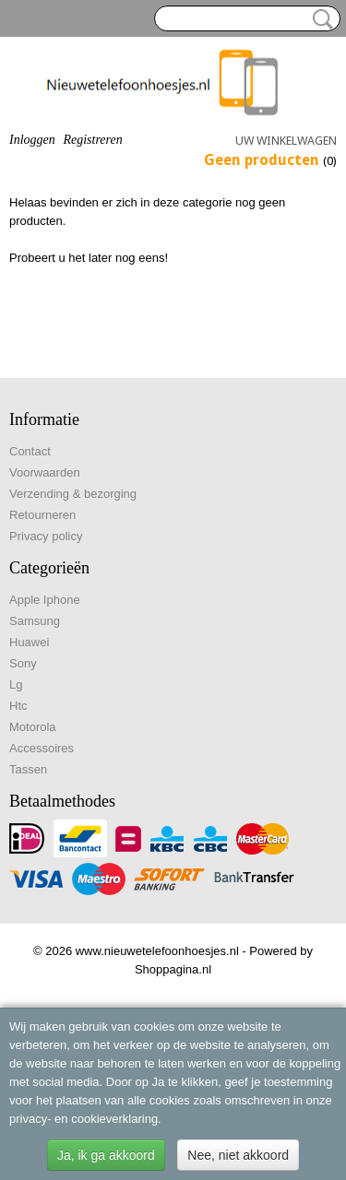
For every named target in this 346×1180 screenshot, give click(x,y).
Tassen (28, 769)
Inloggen (32, 140)
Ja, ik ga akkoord (106, 1155)
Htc (18, 706)
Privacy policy (45, 536)
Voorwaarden (44, 472)
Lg (15, 684)
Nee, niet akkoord (238, 1155)
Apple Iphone (44, 600)
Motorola (32, 727)
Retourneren (42, 515)
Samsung (34, 621)
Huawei (29, 642)
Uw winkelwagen (286, 141)
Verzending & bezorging (73, 494)
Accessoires (41, 748)
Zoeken (319, 19)
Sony (23, 663)
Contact (30, 451)
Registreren (92, 140)
